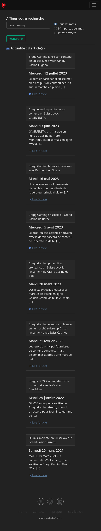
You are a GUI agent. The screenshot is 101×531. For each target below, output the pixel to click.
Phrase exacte (67, 33)
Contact (38, 512)
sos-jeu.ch (75, 512)
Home (22, 512)
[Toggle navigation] (94, 5)
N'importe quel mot (71, 28)
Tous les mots (67, 24)
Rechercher (16, 39)
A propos (56, 512)
